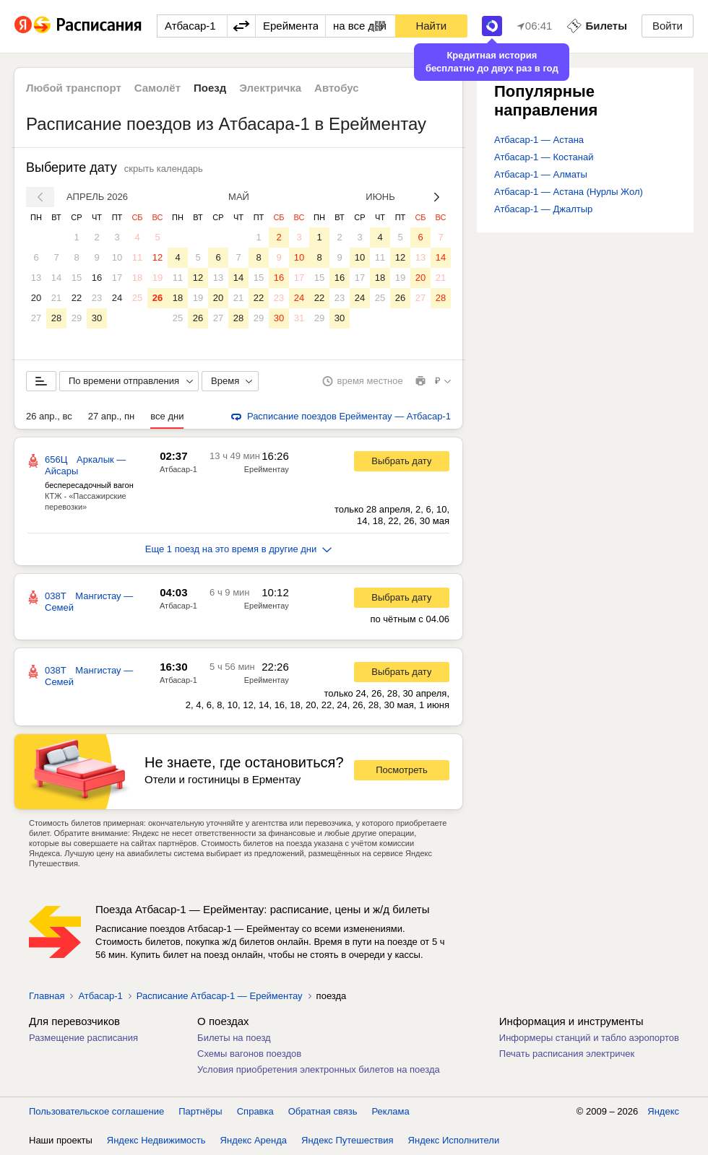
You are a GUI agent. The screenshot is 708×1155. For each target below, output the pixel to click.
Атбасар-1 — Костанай (543, 157)
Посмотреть (402, 769)
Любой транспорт (73, 88)
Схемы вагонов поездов (249, 1053)
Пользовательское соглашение (96, 1111)
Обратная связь (323, 1111)
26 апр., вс (49, 416)
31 (299, 318)
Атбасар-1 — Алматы (540, 174)
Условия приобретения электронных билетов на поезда (318, 1069)
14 (56, 277)
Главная (46, 995)
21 (56, 297)
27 (36, 318)
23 (97, 297)
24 (117, 297)
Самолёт (157, 88)
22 (77, 297)
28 (56, 318)
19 (157, 277)
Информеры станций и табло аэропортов (589, 1037)
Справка (255, 1111)
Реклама (391, 1111)
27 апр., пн (111, 416)
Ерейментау (266, 469)
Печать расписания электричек (566, 1053)
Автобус (336, 88)
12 (157, 257)
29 (77, 318)
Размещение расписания (83, 1037)
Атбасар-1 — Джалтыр (543, 209)
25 (137, 297)
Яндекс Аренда (253, 1140)
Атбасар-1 (178, 469)
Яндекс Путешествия (347, 1140)
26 (157, 297)
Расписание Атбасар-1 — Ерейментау (220, 995)
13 (36, 277)
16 (97, 277)
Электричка (270, 88)
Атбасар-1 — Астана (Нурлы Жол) (568, 191)
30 (97, 318)
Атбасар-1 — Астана (539, 139)
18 (137, 277)
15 (77, 277)
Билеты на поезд (234, 1037)
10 (117, 257)
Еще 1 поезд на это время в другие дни (238, 549)
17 (117, 277)
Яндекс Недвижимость (156, 1140)
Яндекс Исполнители (454, 1140)
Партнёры (200, 1111)
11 (137, 257)
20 (36, 297)
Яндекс (663, 1111)
